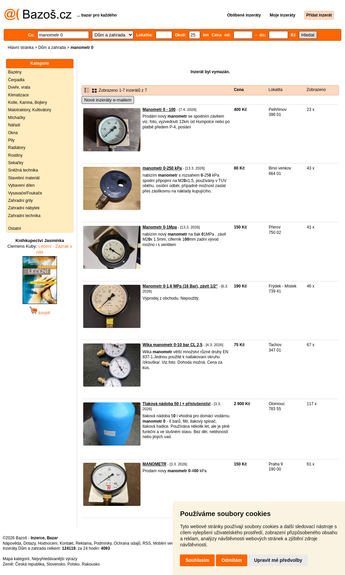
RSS (147, 543)
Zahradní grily (20, 200)
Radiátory (16, 147)
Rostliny (15, 155)
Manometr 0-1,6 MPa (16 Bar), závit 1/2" (180, 286)
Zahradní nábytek (23, 208)
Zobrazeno (316, 89)
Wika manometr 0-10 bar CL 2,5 (172, 344)
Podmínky (103, 543)
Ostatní (14, 228)
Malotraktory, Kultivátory (29, 110)
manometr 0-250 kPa (162, 168)
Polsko (73, 564)
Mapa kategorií (16, 558)
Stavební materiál (23, 178)
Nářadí (14, 125)
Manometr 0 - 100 (159, 109)
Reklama (84, 543)
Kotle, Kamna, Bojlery (27, 102)
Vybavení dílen (21, 185)
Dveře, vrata (19, 87)
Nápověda (12, 543)
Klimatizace (18, 95)
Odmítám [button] (231, 560)
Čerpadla (16, 80)
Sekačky (15, 162)
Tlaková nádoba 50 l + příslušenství (177, 403)
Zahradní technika (24, 215)
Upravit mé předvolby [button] (278, 560)
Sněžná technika (23, 170)
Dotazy (29, 543)
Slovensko (55, 564)
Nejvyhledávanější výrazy (54, 558)
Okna (13, 132)
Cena (239, 89)
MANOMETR (154, 464)
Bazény (15, 72)
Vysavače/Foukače (25, 193)
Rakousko (91, 564)
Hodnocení (48, 543)
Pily (11, 140)
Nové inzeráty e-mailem (107, 99)
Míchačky (16, 117)
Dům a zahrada (52, 47)
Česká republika (29, 564)
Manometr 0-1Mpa (160, 227)
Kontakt (66, 543)
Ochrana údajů (127, 543)
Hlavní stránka (21, 47)
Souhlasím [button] (197, 560)
